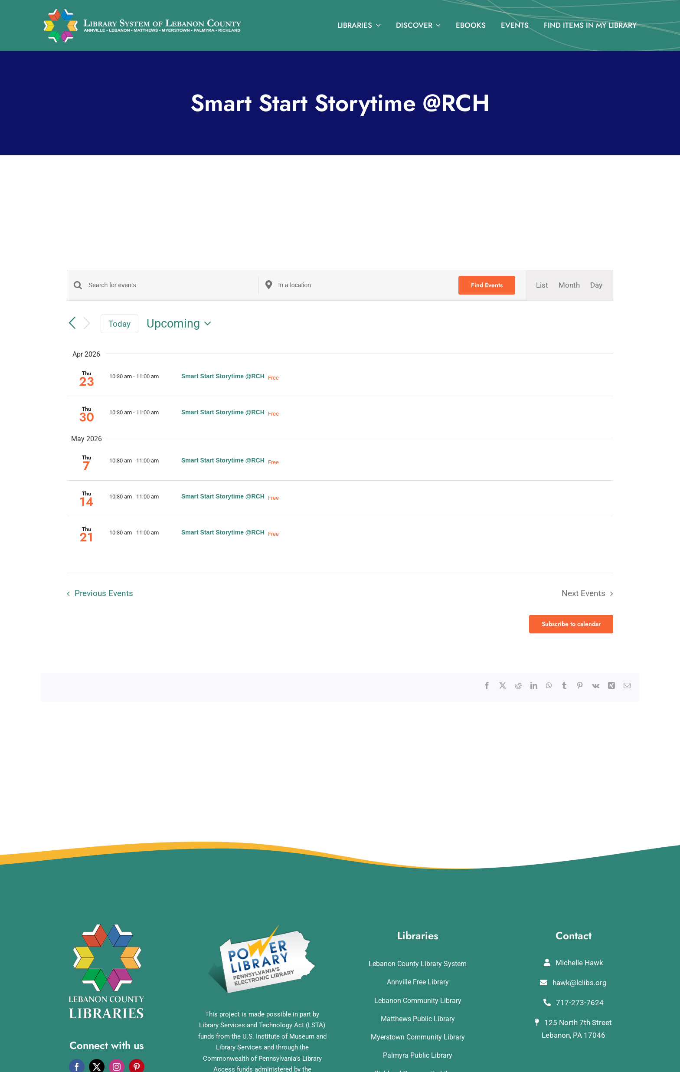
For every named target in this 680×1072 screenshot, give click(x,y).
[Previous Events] (72, 323)
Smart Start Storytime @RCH (223, 376)
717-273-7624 (573, 1002)
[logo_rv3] (142, 12)
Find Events (487, 285)
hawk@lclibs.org (573, 982)
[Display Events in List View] (542, 285)
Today (119, 324)
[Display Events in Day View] (596, 285)
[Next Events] (87, 324)
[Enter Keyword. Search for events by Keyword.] (173, 285)
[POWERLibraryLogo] (262, 927)
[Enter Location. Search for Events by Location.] (363, 285)
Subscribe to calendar (571, 624)
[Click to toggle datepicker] (181, 323)
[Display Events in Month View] (569, 285)
